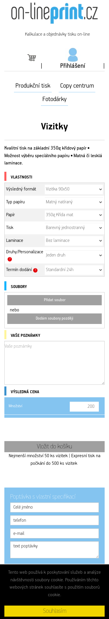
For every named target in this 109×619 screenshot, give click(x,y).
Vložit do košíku (54, 446)
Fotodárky (54, 99)
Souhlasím (54, 611)
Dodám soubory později (54, 318)
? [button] (10, 259)
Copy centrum (77, 85)
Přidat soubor (54, 300)
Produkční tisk (32, 85)
